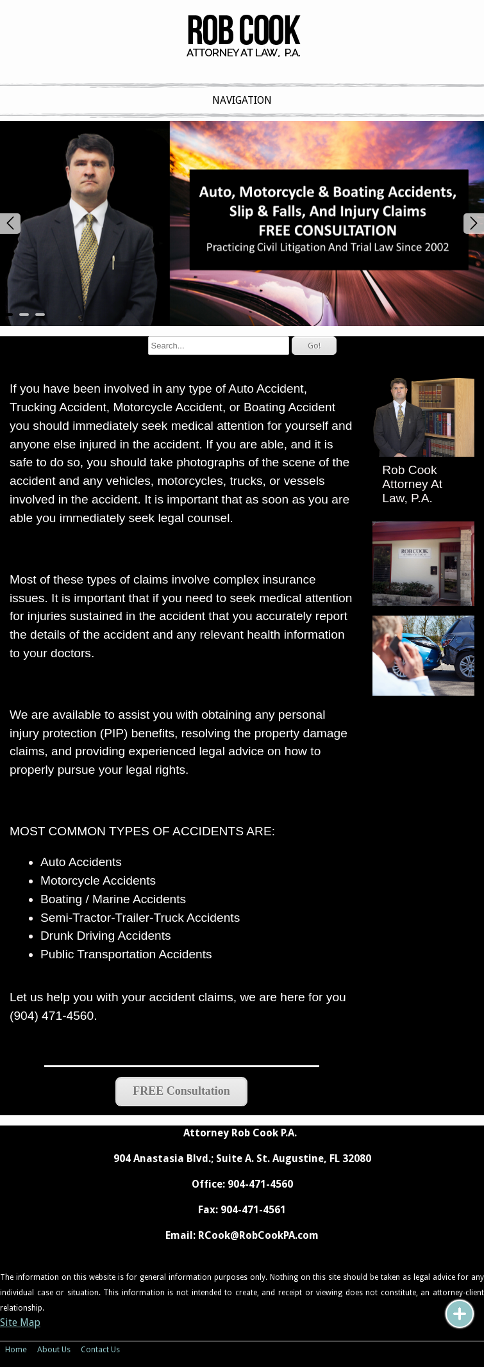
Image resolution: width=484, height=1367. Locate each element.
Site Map (20, 1322)
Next (473, 223)
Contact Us (100, 1349)
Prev (10, 223)
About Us (54, 1349)
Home (16, 1349)
